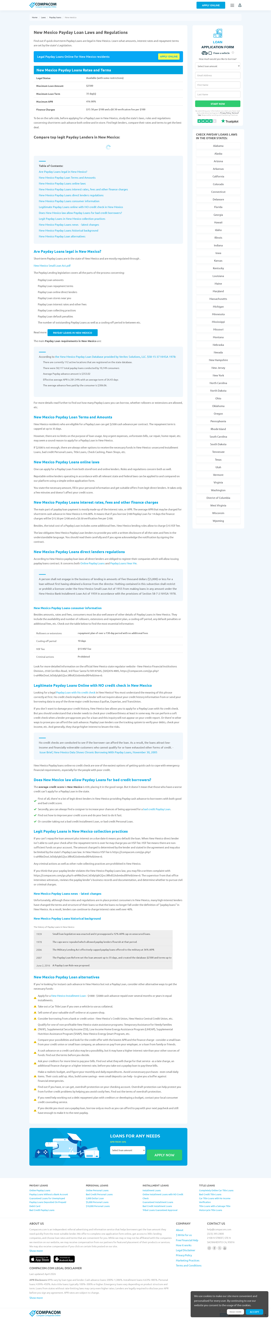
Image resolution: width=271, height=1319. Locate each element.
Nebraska (218, 344)
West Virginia (218, 505)
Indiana (218, 245)
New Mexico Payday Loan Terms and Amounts (67, 177)
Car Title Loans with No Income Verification (214, 1200)
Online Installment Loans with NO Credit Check (163, 1196)
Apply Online (211, 5)
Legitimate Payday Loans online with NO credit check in (73, 207)
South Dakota (218, 444)
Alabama (218, 145)
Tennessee (218, 451)
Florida (218, 207)
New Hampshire (218, 360)
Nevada (218, 352)
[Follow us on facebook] (214, 1248)
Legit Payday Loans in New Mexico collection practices (81, 831)
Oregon (218, 413)
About (179, 1230)
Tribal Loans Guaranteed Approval (160, 1210)
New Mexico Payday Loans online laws (67, 462)
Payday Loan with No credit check (75, 692)
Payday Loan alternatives (69, 236)
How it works (183, 1245)
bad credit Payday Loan (156, 809)
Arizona (218, 161)
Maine (218, 283)
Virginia (218, 482)
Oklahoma (218, 406)
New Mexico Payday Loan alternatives (66, 977)
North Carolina (218, 383)
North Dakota (218, 390)
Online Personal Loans (97, 1190)
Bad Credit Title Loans (210, 1194)
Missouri (218, 329)
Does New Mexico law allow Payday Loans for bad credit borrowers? (92, 779)
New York (218, 375)
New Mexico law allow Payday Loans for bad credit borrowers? (84, 212)
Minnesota (218, 314)
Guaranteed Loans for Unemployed (47, 1198)
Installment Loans (152, 1190)
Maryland (218, 291)
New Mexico (46, 183)
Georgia (218, 214)
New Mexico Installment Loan (68, 995)
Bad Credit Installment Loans (157, 1206)
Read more (235, 1311)
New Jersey (218, 367)
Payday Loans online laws (70, 183)
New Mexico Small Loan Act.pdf (52, 265)
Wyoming (218, 520)
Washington (218, 490)
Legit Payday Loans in (52, 218)
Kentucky (218, 268)
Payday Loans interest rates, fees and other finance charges (91, 189)
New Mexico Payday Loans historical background (67, 918)
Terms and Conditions (189, 1265)
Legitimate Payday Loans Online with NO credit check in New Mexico (93, 685)
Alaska (218, 153)
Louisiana (218, 275)
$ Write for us (184, 1235)
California (218, 176)
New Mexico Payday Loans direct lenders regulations (80, 551)
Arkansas (218, 168)
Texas (218, 459)
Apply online (169, 56)
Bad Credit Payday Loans (41, 1210)
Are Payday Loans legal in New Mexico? (63, 171)
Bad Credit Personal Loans (99, 1194)
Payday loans (55, 17)
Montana (218, 337)
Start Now (218, 103)
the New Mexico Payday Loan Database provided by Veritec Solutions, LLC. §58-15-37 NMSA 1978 (115, 356)
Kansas (218, 260)
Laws (43, 17)
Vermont (218, 474)
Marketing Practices (187, 1260)
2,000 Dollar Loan (95, 1198)
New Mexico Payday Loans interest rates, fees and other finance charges (96, 502)
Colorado (218, 184)
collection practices (93, 218)
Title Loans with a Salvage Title (214, 1206)
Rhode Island (218, 429)
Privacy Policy (225, 113)
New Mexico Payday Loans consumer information (68, 608)
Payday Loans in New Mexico (72, 332)
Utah (218, 467)
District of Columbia (218, 497)
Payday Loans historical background (76, 230)
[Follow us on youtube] (225, 1248)
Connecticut (218, 191)
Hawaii (218, 222)
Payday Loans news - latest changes (76, 224)
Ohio (218, 398)
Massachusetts (218, 298)
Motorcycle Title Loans (210, 1210)
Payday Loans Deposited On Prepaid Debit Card (47, 1204)
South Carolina (218, 436)
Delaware (218, 199)
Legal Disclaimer (185, 1250)
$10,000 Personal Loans (98, 1206)
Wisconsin (218, 513)
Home (35, 17)
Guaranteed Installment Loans (158, 1202)
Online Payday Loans (92, 563)
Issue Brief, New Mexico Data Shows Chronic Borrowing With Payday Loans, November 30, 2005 (98, 752)
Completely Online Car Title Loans (216, 1190)
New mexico (70, 17)
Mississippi (218, 321)
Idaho (218, 230)
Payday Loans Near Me (123, 563)
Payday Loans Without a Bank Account (48, 1194)
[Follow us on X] (219, 1248)
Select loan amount (127, 1150)
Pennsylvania (218, 421)
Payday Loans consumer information (76, 201)
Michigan (218, 306)
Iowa (218, 252)
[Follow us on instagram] (209, 1248)
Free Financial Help (187, 1240)
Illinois (218, 237)
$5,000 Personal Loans (97, 1202)
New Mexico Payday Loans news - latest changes (67, 893)
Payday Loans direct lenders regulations (79, 195)
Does (42, 212)
